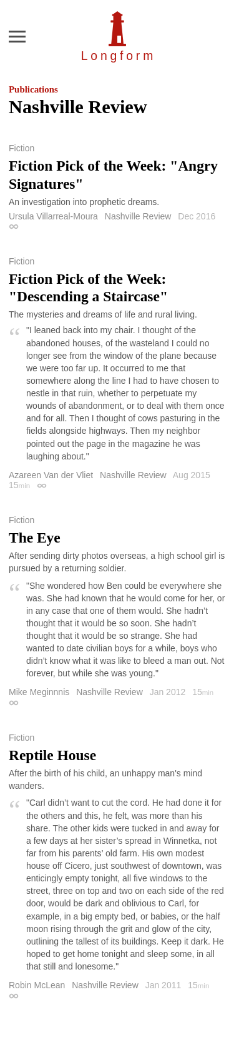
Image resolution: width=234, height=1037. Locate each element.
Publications (33, 89)
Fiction (21, 148)
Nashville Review (138, 216)
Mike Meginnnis (39, 692)
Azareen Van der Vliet (51, 475)
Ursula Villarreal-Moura (53, 216)
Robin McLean (37, 985)
